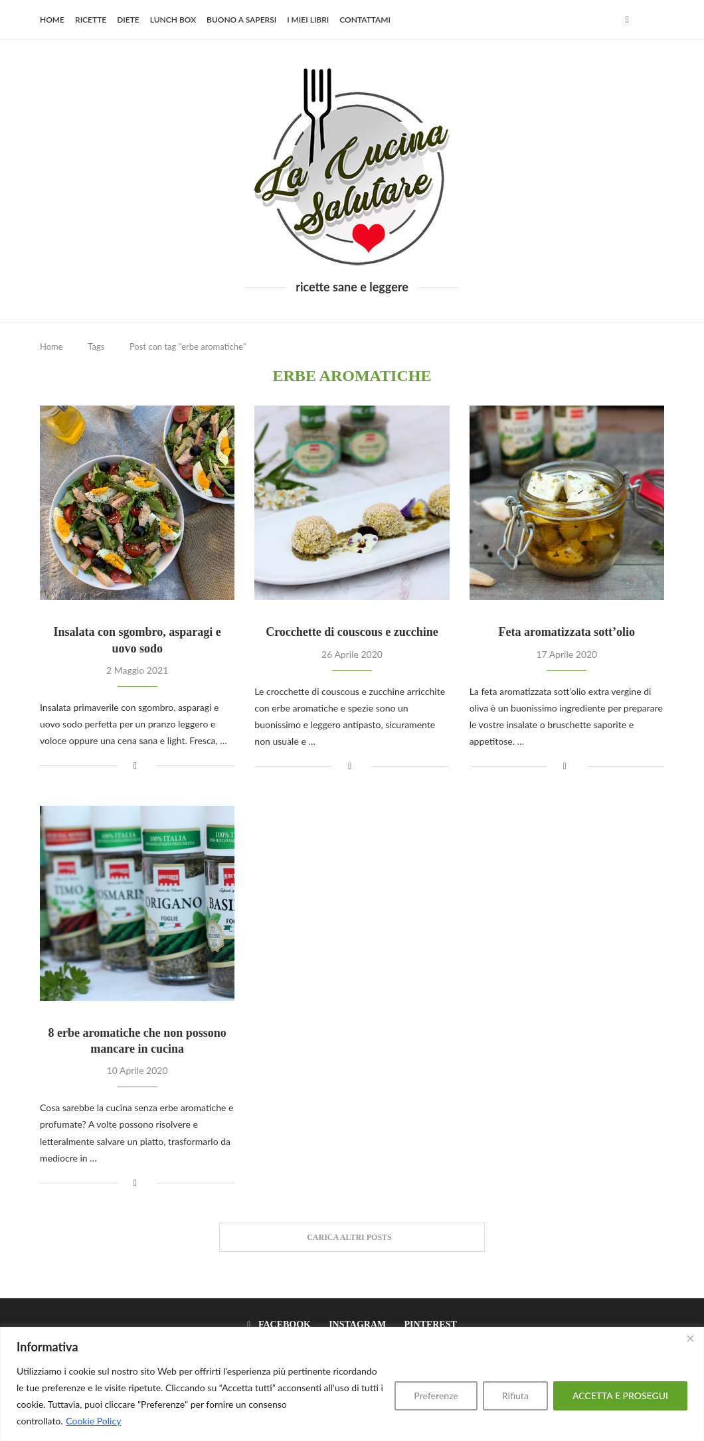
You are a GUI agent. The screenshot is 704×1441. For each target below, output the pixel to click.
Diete (128, 20)
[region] (352, 1384)
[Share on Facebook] (135, 765)
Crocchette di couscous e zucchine (352, 632)
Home (52, 20)
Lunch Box (173, 20)
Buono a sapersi (241, 20)
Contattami (365, 20)
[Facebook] (627, 20)
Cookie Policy (93, 1420)
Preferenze (436, 1395)
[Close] (690, 1338)
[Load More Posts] (352, 1237)
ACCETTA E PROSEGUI (620, 1395)
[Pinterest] (426, 1324)
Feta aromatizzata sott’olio (567, 632)
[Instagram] (354, 1324)
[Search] (657, 20)
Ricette (90, 20)
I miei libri (308, 20)
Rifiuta (515, 1395)
